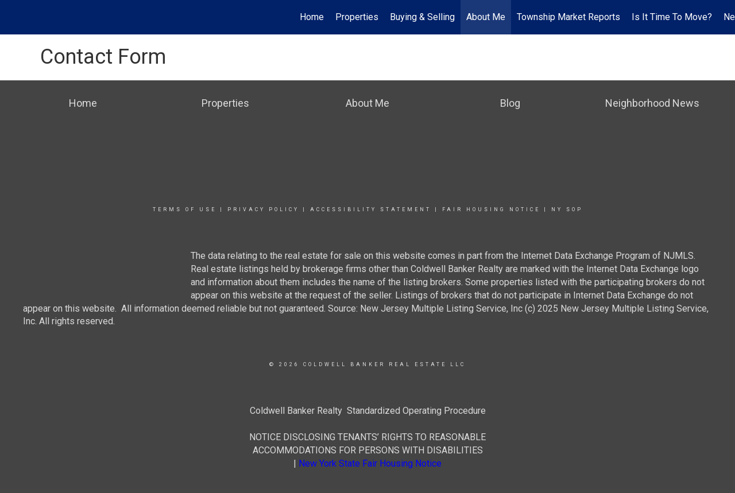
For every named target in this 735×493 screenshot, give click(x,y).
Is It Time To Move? (672, 16)
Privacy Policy (263, 209)
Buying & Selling (422, 16)
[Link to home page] (15, 17)
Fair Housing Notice (491, 209)
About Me (485, 16)
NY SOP (567, 209)
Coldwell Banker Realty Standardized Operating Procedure (368, 410)
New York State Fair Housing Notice (370, 463)
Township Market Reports (568, 16)
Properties (356, 16)
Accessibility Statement (370, 209)
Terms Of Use (184, 209)
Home (312, 16)
